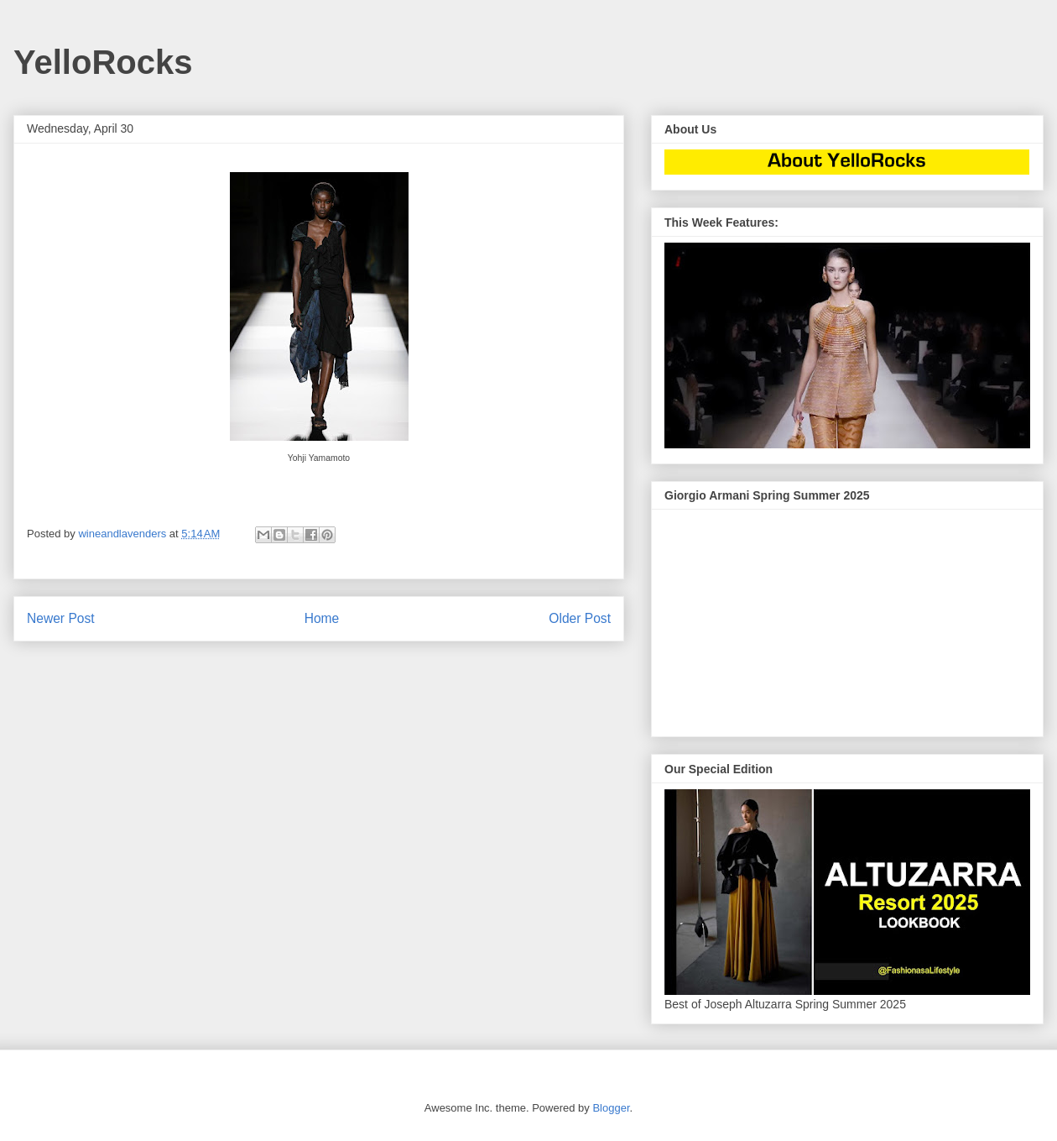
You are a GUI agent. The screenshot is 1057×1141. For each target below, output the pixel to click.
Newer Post (61, 618)
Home (322, 618)
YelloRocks (102, 62)
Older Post (580, 618)
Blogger (610, 1108)
